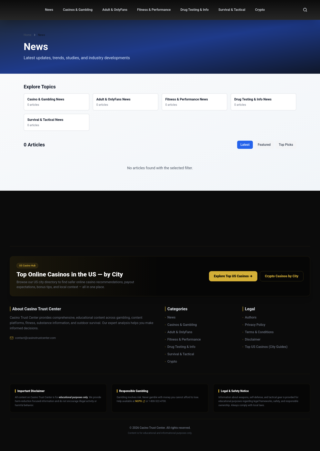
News (170, 317)
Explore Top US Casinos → (233, 276)
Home (27, 35)
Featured (264, 145)
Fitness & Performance (183, 339)
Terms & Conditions (258, 332)
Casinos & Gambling (181, 325)
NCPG (140, 401)
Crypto (171, 361)
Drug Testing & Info (180, 347)
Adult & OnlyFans (178, 332)
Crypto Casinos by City (281, 276)
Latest (245, 145)
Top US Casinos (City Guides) (265, 347)
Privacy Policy (253, 325)
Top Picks (286, 145)
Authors (249, 317)
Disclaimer (251, 339)
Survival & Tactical (179, 354)
